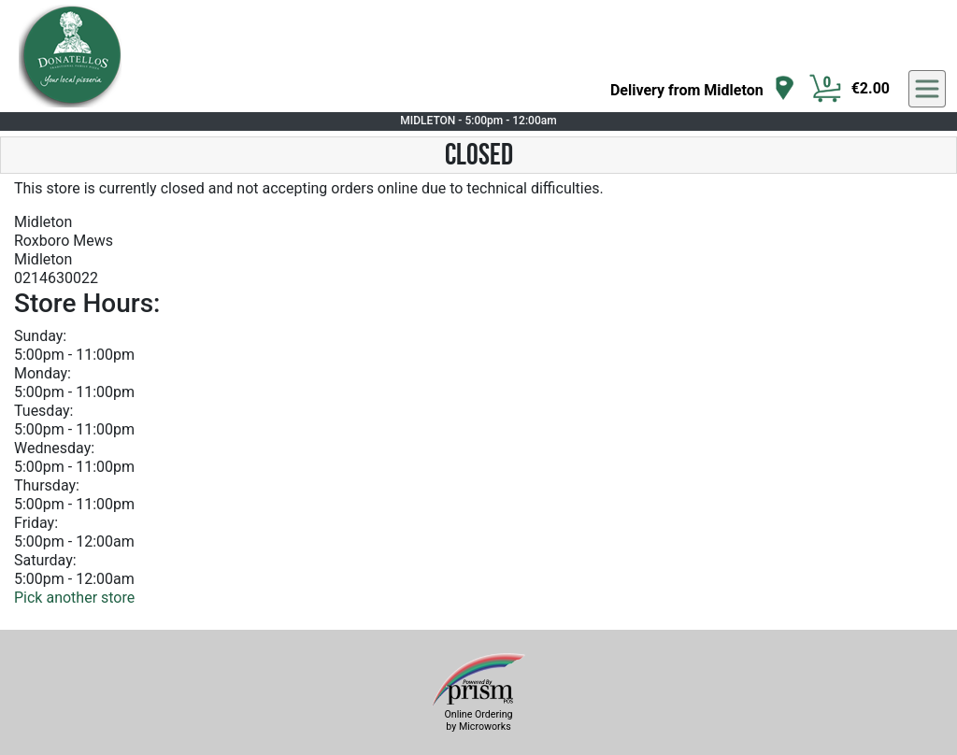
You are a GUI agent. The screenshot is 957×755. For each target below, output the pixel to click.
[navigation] (703, 89)
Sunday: (40, 336)
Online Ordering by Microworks (478, 720)
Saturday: (45, 560)
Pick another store (74, 597)
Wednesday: (54, 448)
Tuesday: (43, 411)
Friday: (36, 523)
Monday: (42, 373)
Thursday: (46, 485)
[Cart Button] (825, 88)
